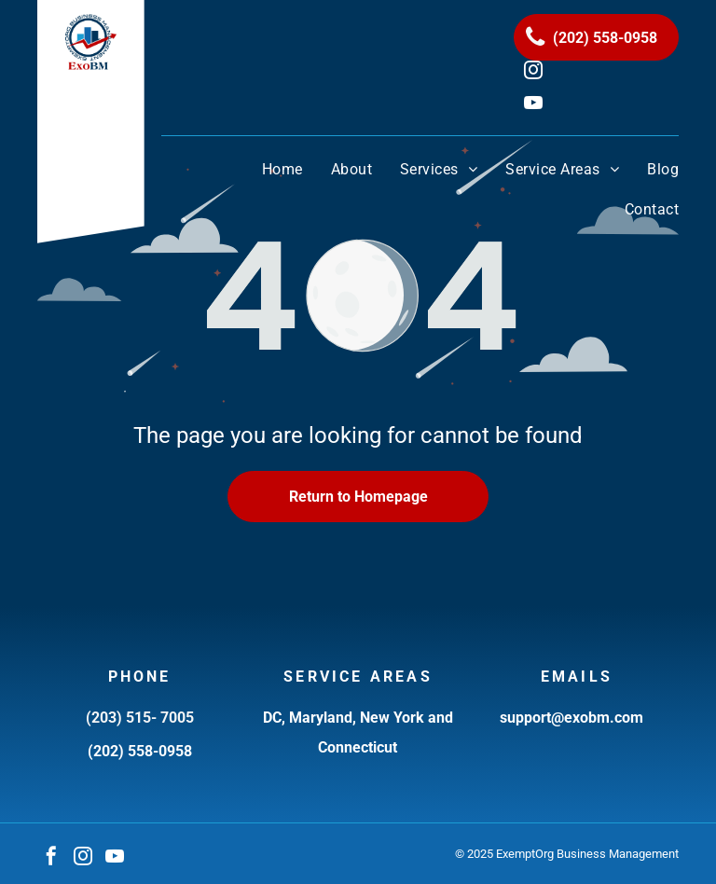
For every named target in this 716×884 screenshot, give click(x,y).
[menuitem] (268, 169)
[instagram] (83, 858)
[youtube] (115, 858)
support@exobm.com (571, 717)
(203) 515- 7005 (140, 717)
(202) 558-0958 (140, 751)
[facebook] (51, 858)
